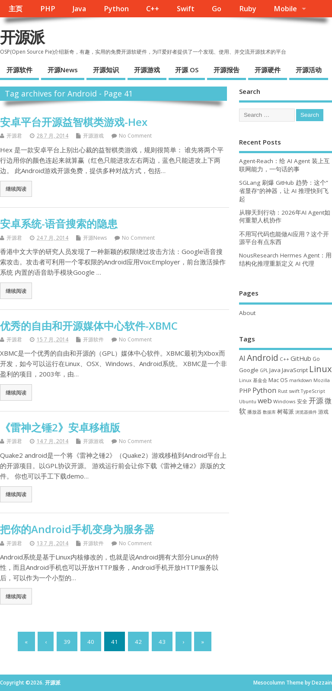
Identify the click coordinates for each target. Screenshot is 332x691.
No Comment (135, 135)
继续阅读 (16, 188)
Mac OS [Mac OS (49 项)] (278, 380)
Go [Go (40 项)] (316, 358)
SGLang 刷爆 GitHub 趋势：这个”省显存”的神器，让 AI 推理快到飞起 (284, 191)
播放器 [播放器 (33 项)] (254, 411)
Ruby (247, 8)
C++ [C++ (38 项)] (284, 359)
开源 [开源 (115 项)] (316, 400)
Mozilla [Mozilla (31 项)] (321, 380)
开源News (63, 69)
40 (90, 642)
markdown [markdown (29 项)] (300, 380)
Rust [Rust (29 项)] (282, 391)
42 (138, 642)
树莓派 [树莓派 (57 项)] (285, 411)
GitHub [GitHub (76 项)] (300, 358)
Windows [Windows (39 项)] (284, 401)
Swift (186, 8)
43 (162, 642)
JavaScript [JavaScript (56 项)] (295, 370)
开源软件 (19, 69)
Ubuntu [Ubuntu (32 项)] (247, 401)
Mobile (285, 8)
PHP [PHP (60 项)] (245, 390)
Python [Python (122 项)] (264, 390)
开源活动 (309, 69)
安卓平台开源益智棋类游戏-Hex (73, 122)
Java (79, 8)
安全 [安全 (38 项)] (302, 401)
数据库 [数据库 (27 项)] (269, 412)
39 (67, 642)
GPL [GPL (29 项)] (264, 370)
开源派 (22, 37)
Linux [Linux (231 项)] (320, 369)
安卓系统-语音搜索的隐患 (59, 223)
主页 (15, 8)
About (247, 313)
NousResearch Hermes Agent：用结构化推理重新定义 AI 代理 (285, 259)
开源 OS (186, 69)
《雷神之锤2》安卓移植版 (60, 427)
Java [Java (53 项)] (275, 370)
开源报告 (226, 69)
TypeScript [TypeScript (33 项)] (313, 391)
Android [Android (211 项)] (262, 357)
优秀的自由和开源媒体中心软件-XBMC (89, 325)
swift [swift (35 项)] (294, 391)
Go (216, 8)
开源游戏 (147, 69)
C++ (152, 8)
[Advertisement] (285, 476)
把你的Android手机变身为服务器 (77, 529)
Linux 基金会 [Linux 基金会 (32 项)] (253, 380)
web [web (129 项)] (265, 400)
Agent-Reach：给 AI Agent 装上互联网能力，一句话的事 (284, 165)
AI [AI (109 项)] (242, 358)
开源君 (14, 135)
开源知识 (106, 69)
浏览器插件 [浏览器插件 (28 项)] (306, 412)
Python (116, 8)
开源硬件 (268, 69)
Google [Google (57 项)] (249, 370)
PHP (47, 8)
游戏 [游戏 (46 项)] (323, 411)
